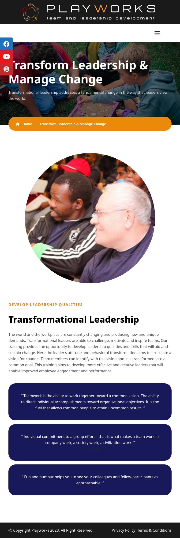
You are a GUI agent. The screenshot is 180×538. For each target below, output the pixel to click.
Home (24, 124)
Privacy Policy (123, 530)
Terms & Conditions (154, 530)
